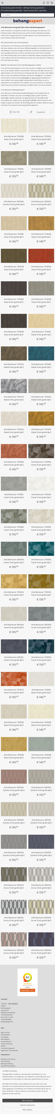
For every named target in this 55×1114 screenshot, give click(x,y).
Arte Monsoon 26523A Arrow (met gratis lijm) (14, 886)
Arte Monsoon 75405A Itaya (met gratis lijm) (41, 268)
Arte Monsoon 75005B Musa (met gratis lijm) (41, 723)
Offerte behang (6, 1044)
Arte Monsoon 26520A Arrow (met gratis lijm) (41, 203)
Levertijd (4, 1037)
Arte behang (5, 1061)
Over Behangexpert (8, 1048)
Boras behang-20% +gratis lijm (35, 10)
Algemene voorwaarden (9, 1050)
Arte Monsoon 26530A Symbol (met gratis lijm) (41, 789)
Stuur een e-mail (7, 1017)
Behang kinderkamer (8, 1070)
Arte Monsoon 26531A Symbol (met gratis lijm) (41, 821)
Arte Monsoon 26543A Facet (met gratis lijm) (14, 626)
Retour (3, 1035)
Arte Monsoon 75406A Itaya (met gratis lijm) (14, 300)
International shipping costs (10, 1092)
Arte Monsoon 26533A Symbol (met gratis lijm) (14, 789)
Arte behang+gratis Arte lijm (11, 8)
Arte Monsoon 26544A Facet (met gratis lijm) (14, 561)
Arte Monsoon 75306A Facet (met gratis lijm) (41, 463)
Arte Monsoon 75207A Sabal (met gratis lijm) (14, 398)
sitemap (36, 1110)
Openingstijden (6, 1019)
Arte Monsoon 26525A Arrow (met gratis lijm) (41, 951)
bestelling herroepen (47, 1110)
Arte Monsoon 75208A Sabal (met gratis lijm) (41, 365)
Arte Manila (25, 78)
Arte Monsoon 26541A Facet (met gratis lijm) (14, 658)
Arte (26, 98)
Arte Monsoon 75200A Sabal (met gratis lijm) (41, 138)
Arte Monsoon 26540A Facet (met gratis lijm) (41, 626)
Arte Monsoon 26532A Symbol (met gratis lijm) (14, 854)
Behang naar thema (8, 1059)
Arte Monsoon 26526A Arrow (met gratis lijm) (41, 919)
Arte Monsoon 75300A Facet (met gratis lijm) (41, 528)
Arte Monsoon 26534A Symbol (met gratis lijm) (14, 203)
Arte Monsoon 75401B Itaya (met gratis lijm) (13, 235)
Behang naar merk (7, 1068)
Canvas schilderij (7, 1079)
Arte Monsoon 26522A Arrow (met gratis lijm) (14, 951)
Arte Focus (36, 78)
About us (4, 1088)
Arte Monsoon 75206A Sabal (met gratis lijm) (14, 463)
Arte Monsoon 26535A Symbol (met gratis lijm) (41, 854)
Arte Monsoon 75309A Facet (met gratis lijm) (41, 561)
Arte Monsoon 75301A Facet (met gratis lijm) (14, 170)
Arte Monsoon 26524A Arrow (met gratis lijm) (41, 886)
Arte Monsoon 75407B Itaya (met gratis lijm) (14, 268)
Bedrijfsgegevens (7, 1022)
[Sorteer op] (40, 112)
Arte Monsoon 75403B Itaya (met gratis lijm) (14, 333)
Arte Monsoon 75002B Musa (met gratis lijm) (14, 723)
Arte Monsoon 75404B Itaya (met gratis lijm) (41, 300)
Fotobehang (5, 1077)
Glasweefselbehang (8, 1075)
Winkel (3, 1046)
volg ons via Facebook (12, 1097)
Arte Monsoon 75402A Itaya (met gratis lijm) (41, 235)
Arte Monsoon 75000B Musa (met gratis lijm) (41, 170)
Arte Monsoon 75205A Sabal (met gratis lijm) (41, 431)
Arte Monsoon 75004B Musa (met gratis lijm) (14, 756)
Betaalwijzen (5, 1039)
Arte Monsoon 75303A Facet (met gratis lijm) (41, 593)
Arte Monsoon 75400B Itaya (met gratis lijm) (14, 138)
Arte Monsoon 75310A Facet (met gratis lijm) (14, 496)
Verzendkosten (6, 1042)
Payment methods (7, 1090)
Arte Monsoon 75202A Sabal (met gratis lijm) (41, 398)
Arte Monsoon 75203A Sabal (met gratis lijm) (14, 365)
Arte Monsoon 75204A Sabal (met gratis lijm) (14, 431)
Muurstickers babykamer (9, 1073)
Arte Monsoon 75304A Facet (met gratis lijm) (14, 593)
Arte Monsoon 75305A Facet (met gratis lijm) (41, 658)
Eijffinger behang (7, 1064)
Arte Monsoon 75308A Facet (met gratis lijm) (14, 528)
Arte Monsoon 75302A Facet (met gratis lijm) (41, 496)
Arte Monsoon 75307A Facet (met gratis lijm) (14, 691)
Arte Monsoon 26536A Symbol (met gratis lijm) (14, 821)
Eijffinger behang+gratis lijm (34, 8)
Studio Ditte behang (8, 1066)
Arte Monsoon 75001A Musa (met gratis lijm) (41, 691)
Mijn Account (5, 1033)
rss (40, 1110)
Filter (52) (14, 112)
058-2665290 (13, 1004)
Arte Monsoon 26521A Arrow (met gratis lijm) (14, 919)
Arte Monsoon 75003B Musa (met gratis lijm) (41, 756)
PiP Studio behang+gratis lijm (11, 10)
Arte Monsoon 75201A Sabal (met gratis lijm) (41, 333)
